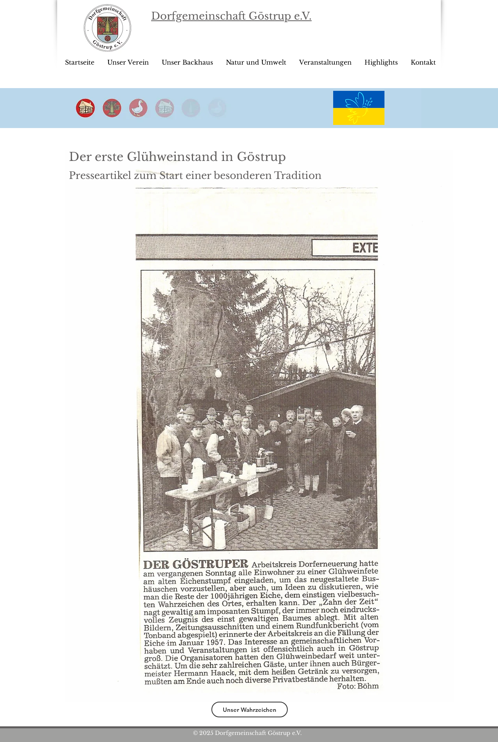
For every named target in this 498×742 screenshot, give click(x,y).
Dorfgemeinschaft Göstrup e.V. (231, 16)
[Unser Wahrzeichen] (249, 709)
